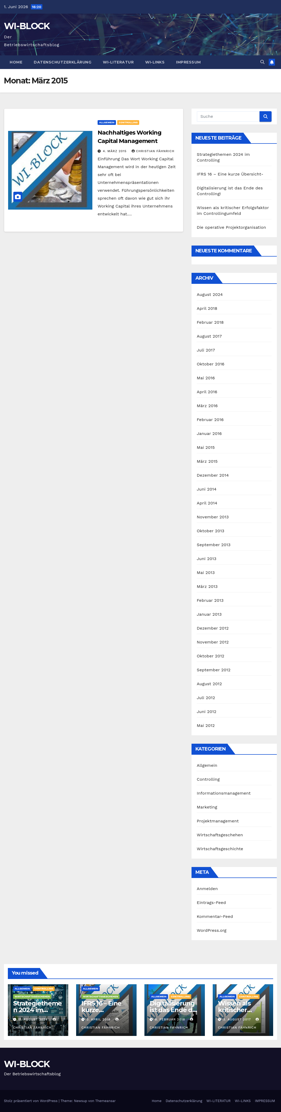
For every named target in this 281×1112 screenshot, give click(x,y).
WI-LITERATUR (118, 62)
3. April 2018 (99, 1019)
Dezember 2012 (213, 628)
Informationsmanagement (224, 793)
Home (16, 62)
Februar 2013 (210, 600)
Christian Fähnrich (153, 151)
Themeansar (105, 1101)
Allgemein (106, 122)
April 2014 (207, 503)
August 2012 (209, 683)
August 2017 (209, 336)
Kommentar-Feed (215, 916)
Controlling (128, 122)
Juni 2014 (207, 489)
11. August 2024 (33, 1019)
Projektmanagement (218, 820)
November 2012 (213, 642)
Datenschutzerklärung (62, 62)
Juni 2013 (206, 558)
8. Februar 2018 (170, 1019)
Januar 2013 (209, 614)
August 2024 (210, 294)
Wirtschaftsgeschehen (220, 834)
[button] (262, 62)
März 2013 (207, 586)
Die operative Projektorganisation (231, 227)
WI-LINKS (155, 62)
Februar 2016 (210, 419)
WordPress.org (212, 930)
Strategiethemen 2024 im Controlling (37, 1009)
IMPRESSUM (188, 62)
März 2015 (207, 461)
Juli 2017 (206, 350)
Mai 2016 (206, 377)
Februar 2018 (210, 322)
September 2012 (214, 669)
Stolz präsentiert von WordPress (31, 1101)
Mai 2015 (206, 447)
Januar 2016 (209, 433)
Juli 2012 (206, 697)
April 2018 (207, 308)
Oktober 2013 (210, 530)
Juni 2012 (206, 711)
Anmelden (207, 888)
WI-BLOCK (26, 25)
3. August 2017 (237, 1019)
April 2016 (207, 391)
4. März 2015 (115, 151)
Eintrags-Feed (211, 902)
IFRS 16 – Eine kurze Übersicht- (230, 174)
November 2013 (213, 516)
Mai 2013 (206, 572)
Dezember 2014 (213, 475)
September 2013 (214, 544)
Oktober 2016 (210, 363)
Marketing (207, 807)
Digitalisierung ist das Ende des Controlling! (174, 1009)
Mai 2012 (206, 725)
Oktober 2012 (210, 655)
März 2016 (207, 405)
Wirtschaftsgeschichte (220, 848)
